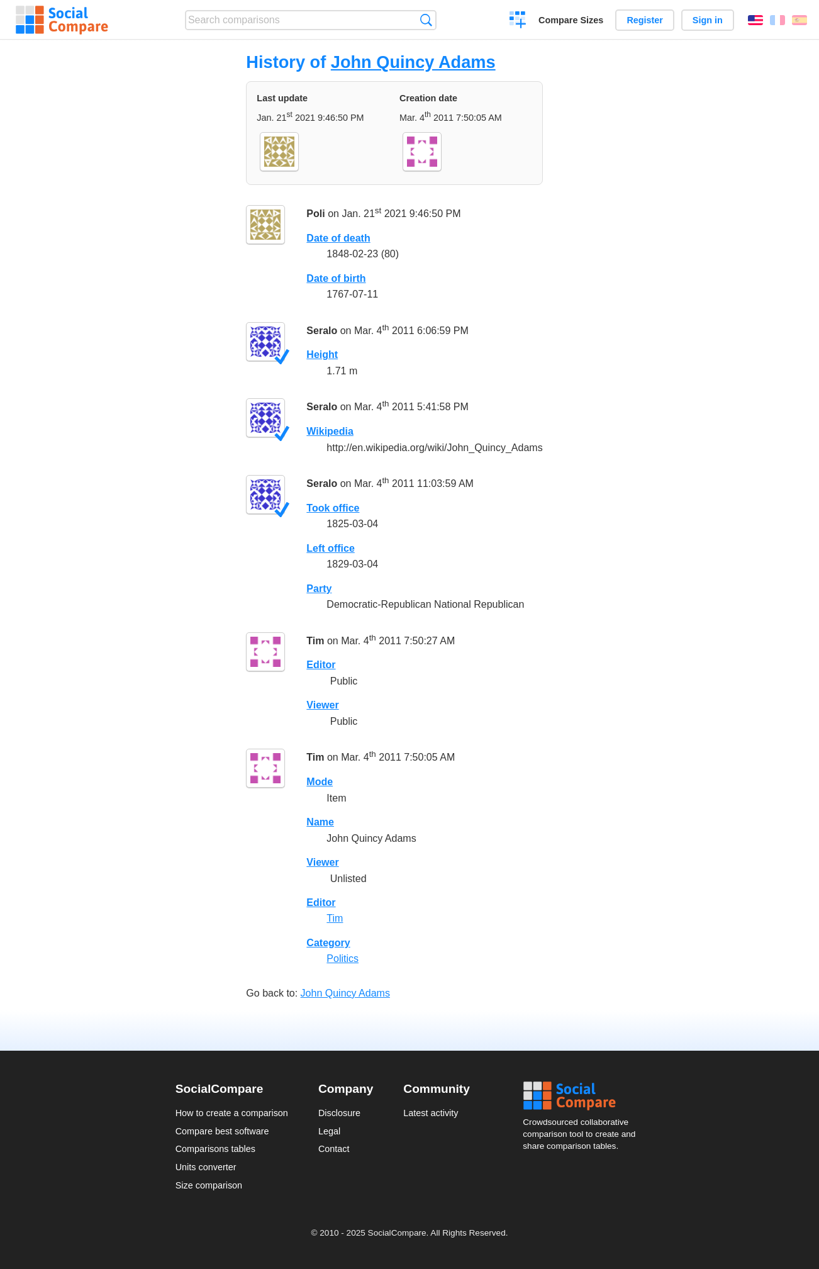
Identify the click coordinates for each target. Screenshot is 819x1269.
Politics (342, 958)
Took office (332, 508)
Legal (329, 1131)
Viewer (322, 705)
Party (319, 588)
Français (777, 20)
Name (320, 822)
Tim (315, 640)
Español (799, 20)
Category (328, 942)
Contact (334, 1149)
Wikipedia (330, 431)
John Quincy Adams (413, 62)
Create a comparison (518, 21)
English (755, 20)
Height (322, 354)
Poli (315, 213)
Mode (319, 781)
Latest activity (430, 1113)
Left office (330, 548)
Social (583, 1096)
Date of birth (335, 278)
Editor (320, 664)
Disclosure (339, 1113)
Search (426, 20)
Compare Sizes (570, 20)
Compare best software (222, 1131)
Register (645, 20)
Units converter (206, 1167)
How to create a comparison (232, 1113)
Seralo (321, 330)
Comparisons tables (215, 1149)
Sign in (708, 20)
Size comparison (209, 1185)
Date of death (338, 238)
